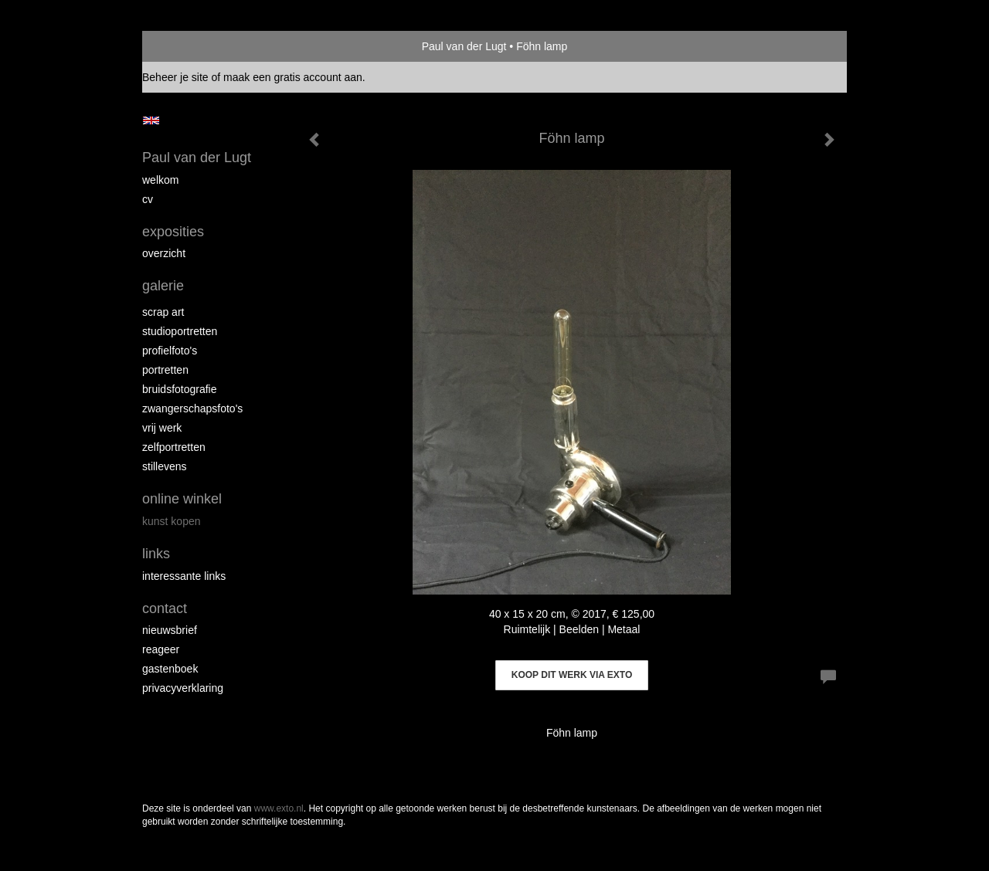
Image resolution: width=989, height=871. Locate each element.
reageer (160, 649)
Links (156, 553)
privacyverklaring (182, 688)
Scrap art (163, 312)
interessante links (184, 576)
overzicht (163, 253)
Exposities (173, 231)
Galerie (163, 285)
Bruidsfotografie (179, 389)
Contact (164, 608)
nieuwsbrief (169, 630)
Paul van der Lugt (464, 46)
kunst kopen (171, 521)
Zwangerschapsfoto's (192, 408)
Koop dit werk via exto (571, 674)
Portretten (165, 370)
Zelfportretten (174, 447)
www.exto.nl (279, 808)
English (151, 120)
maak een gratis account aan (292, 77)
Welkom (160, 180)
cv (147, 199)
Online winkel (182, 499)
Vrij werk (162, 428)
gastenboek (170, 669)
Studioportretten (179, 331)
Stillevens (164, 466)
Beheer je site (175, 77)
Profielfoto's (169, 350)
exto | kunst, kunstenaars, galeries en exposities (185, 46)
